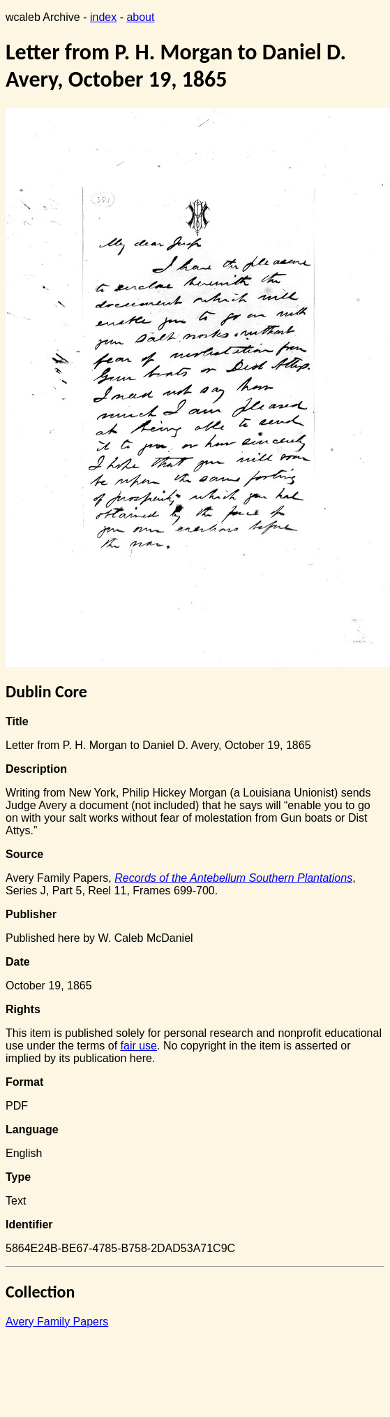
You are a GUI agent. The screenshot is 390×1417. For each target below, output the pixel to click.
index (103, 17)
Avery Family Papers (57, 1322)
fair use (139, 1046)
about (140, 17)
